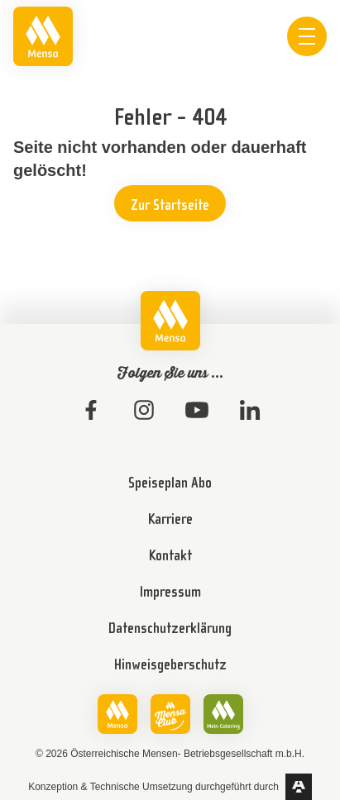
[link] (43, 36)
